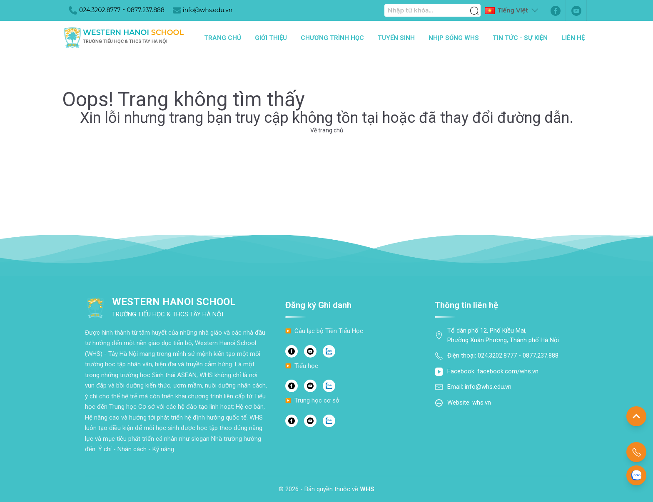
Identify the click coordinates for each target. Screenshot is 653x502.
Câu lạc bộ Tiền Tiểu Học (328, 331)
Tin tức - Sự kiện (520, 38)
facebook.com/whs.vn (507, 371)
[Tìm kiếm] (474, 6)
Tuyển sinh (396, 38)
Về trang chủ (326, 130)
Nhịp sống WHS (454, 38)
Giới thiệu (271, 38)
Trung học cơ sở (316, 400)
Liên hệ (573, 38)
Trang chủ (222, 38)
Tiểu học (306, 366)
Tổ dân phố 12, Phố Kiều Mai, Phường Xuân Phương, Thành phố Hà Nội (503, 335)
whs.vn (481, 402)
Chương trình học (332, 38)
